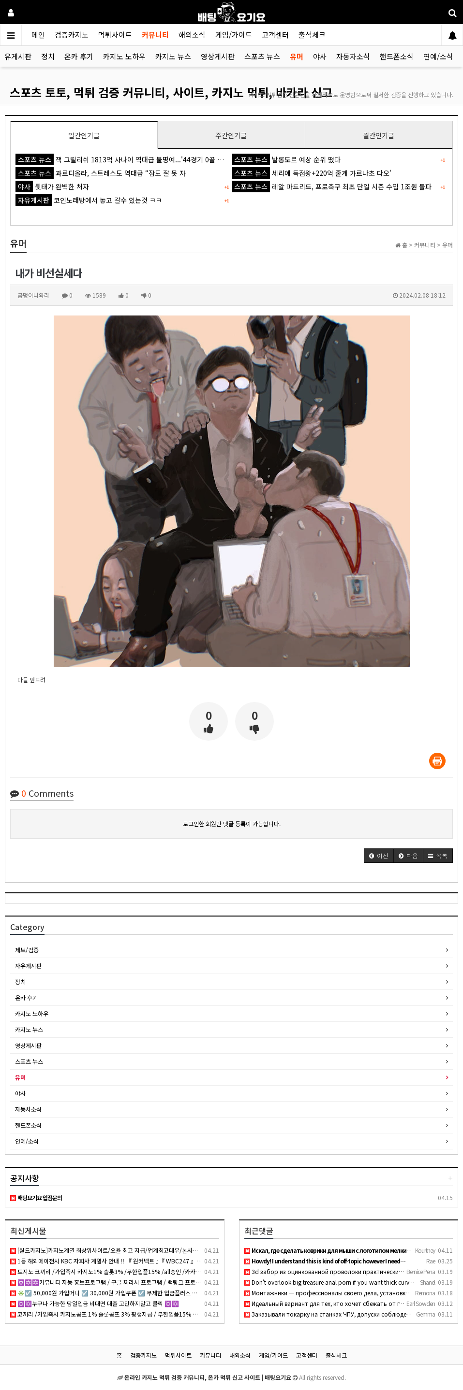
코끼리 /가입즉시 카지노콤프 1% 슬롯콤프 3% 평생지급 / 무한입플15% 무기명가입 (114, 1314)
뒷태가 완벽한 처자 (52, 186)
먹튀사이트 (115, 34)
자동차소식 (353, 56)
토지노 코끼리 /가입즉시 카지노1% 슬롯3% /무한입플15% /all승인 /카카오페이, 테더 (117, 1271)
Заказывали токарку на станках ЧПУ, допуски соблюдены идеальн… (344, 1314)
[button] (379, 855)
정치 (48, 56)
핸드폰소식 (397, 56)
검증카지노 (72, 34)
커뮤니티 (155, 34)
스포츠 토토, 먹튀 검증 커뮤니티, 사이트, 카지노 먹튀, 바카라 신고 (171, 92)
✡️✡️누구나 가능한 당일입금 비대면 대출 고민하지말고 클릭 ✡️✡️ (94, 1303)
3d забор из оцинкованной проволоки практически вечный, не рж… (344, 1271)
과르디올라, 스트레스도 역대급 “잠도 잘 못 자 (100, 173)
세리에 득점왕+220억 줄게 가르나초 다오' (311, 173)
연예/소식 (438, 56)
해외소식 (192, 34)
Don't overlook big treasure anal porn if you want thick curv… (329, 1282)
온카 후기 (78, 56)
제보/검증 (27, 950)
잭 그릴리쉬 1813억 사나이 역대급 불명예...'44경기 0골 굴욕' (123, 159)
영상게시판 (218, 56)
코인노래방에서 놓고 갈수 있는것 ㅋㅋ (88, 200)
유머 (296, 56)
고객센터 (275, 34)
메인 (38, 34)
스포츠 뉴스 (262, 56)
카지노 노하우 (124, 56)
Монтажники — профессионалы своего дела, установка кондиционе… (346, 1293)
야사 (320, 56)
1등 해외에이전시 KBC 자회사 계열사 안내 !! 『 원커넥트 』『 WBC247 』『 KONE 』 (116, 1261)
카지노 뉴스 (173, 56)
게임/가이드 (233, 34)
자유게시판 (28, 965)
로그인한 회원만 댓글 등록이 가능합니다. (232, 823)
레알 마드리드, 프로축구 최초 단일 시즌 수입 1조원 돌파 (332, 186)
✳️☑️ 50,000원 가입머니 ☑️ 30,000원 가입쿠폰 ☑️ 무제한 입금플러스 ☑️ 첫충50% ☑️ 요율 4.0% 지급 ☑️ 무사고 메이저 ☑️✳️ (170, 1293)
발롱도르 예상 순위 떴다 (286, 159)
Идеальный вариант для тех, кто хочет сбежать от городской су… (342, 1303)
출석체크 (312, 34)
